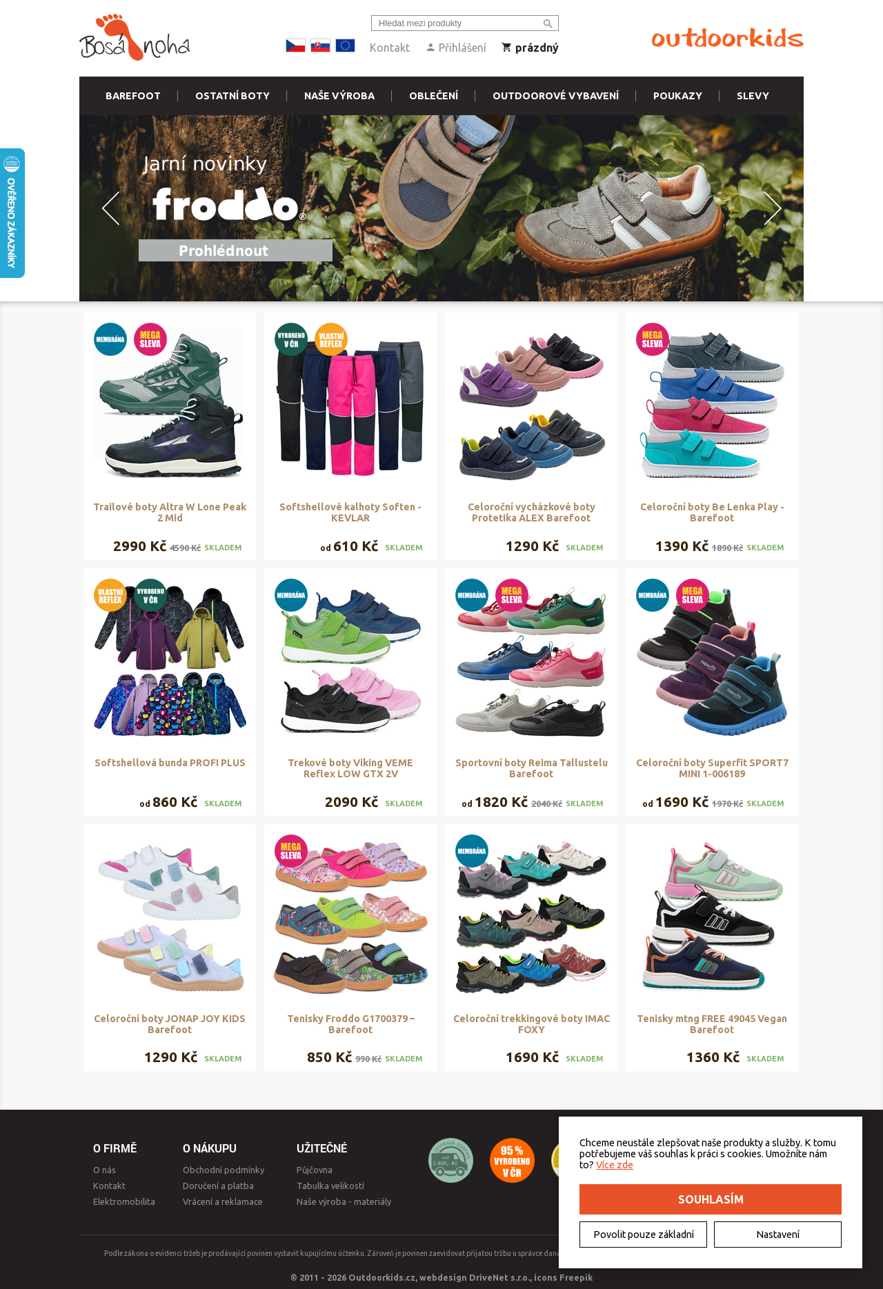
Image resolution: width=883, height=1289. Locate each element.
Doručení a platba (218, 1185)
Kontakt (390, 47)
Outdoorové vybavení (556, 95)
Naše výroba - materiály (344, 1201)
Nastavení (778, 1234)
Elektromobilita (124, 1201)
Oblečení (433, 95)
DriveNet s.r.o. (499, 1277)
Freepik (576, 1277)
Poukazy (677, 95)
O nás (104, 1170)
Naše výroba (339, 95)
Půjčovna (315, 1170)
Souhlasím (711, 1199)
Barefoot (133, 95)
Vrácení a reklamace (223, 1201)
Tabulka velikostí (330, 1185)
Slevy (753, 95)
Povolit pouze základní (643, 1234)
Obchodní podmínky (223, 1170)
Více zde (614, 1164)
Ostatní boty (232, 95)
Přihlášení (455, 47)
